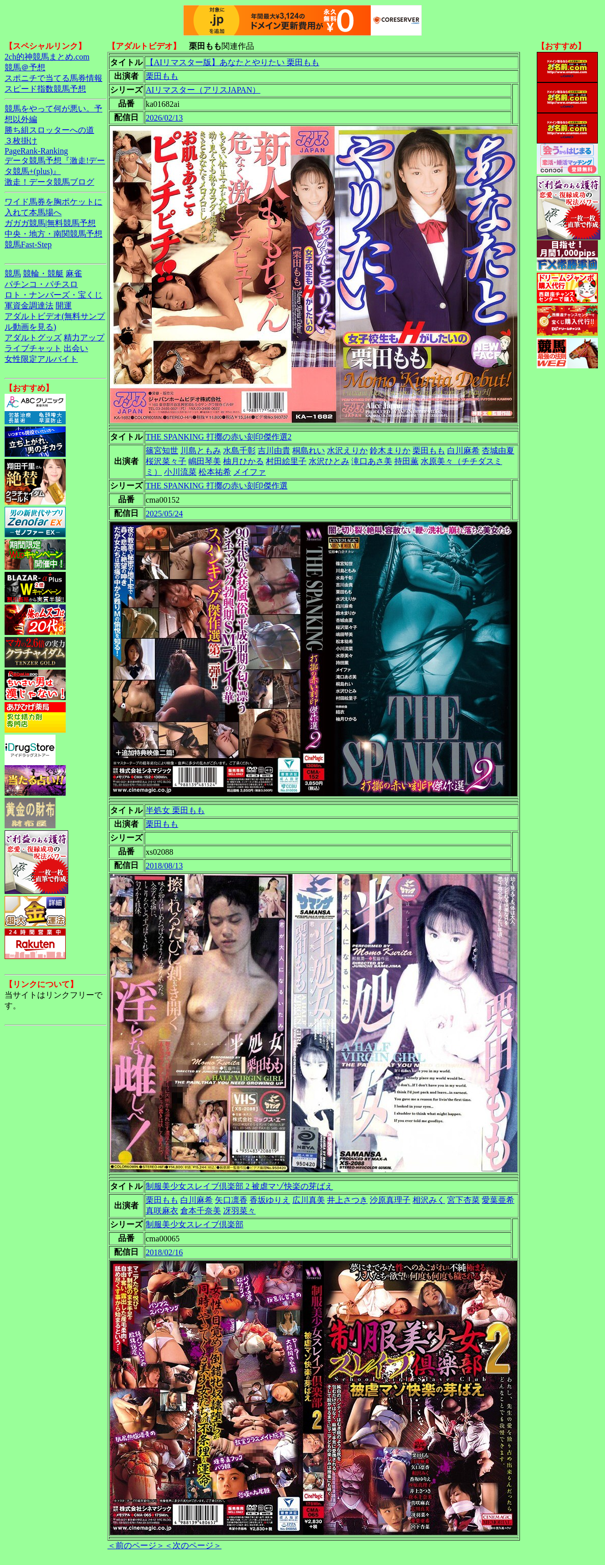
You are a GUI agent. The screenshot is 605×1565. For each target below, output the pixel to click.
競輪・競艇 (43, 273)
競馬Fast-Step (28, 244)
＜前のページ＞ (135, 1545)
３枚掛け (21, 140)
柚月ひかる (243, 461)
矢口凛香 (231, 1200)
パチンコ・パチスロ (41, 284)
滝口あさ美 (371, 461)
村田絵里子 (286, 461)
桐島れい (308, 450)
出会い (76, 348)
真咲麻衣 (162, 1210)
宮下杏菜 (463, 1200)
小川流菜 (180, 472)
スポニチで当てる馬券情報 (53, 78)
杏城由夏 (498, 450)
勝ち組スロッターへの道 (49, 130)
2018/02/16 (164, 1252)
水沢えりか (347, 450)
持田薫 (406, 461)
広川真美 (308, 1200)
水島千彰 (239, 450)
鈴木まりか (390, 450)
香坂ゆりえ (270, 1200)
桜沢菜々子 (166, 461)
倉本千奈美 (200, 1210)
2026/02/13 (164, 117)
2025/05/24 (164, 513)
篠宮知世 (162, 450)
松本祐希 (215, 472)
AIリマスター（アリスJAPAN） (203, 89)
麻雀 (74, 273)
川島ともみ (200, 450)
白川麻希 (463, 450)
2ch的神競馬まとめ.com (47, 56)
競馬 (13, 273)
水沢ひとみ (329, 461)
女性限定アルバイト (41, 359)
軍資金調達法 (29, 305)
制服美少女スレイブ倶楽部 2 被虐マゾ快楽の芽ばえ (239, 1186)
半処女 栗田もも (175, 810)
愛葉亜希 (498, 1200)
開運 (64, 305)
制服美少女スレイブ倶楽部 (194, 1224)
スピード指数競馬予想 (45, 88)
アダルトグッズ (33, 337)
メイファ (249, 472)
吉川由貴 (274, 450)
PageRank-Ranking (36, 151)
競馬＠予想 (25, 67)
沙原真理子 (390, 1200)
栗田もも (162, 76)
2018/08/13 (164, 865)
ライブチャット (33, 348)
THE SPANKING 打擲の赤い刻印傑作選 (217, 485)
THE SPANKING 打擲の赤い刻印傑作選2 (219, 436)
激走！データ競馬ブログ (49, 182)
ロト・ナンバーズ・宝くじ (53, 295)
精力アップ (84, 337)
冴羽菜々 (239, 1210)
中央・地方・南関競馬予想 (53, 233)
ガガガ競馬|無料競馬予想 (50, 223)
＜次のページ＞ (193, 1545)
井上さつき (347, 1200)
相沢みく (429, 1200)
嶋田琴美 (204, 461)
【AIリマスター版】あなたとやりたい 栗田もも (232, 62)
